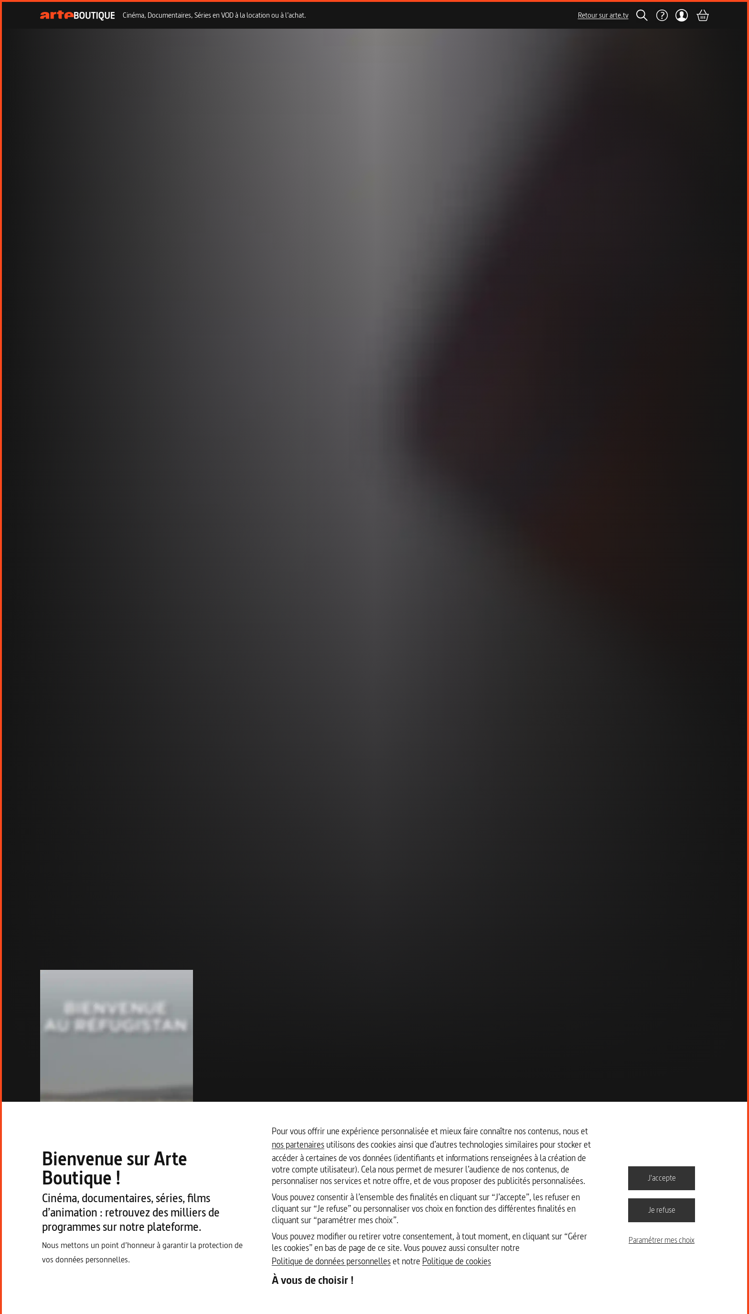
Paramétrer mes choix (662, 1240)
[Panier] (702, 15)
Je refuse (661, 1210)
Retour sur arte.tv (603, 15)
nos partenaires (298, 1145)
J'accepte (662, 1178)
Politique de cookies (456, 1261)
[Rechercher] (642, 15)
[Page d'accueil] (77, 15)
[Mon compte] (681, 15)
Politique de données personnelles (331, 1261)
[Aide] (661, 15)
